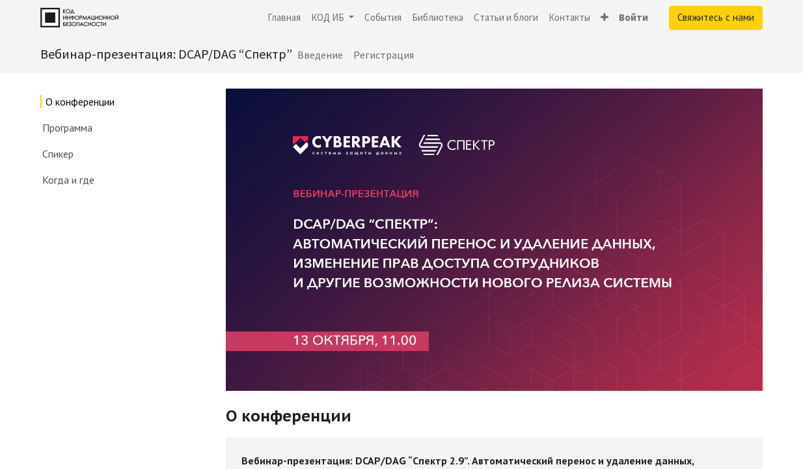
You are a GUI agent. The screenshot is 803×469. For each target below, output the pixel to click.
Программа (67, 127)
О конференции (80, 101)
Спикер (58, 153)
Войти (633, 17)
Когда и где (68, 179)
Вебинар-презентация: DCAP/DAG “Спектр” (166, 54)
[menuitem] (284, 18)
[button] (604, 18)
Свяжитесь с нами (715, 17)
